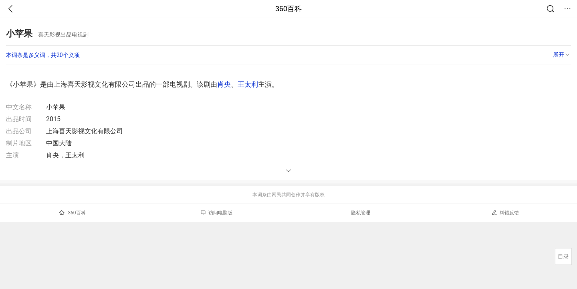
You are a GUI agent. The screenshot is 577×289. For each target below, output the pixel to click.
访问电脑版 (216, 213)
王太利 (248, 84)
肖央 (224, 84)
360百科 (288, 9)
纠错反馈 (505, 213)
